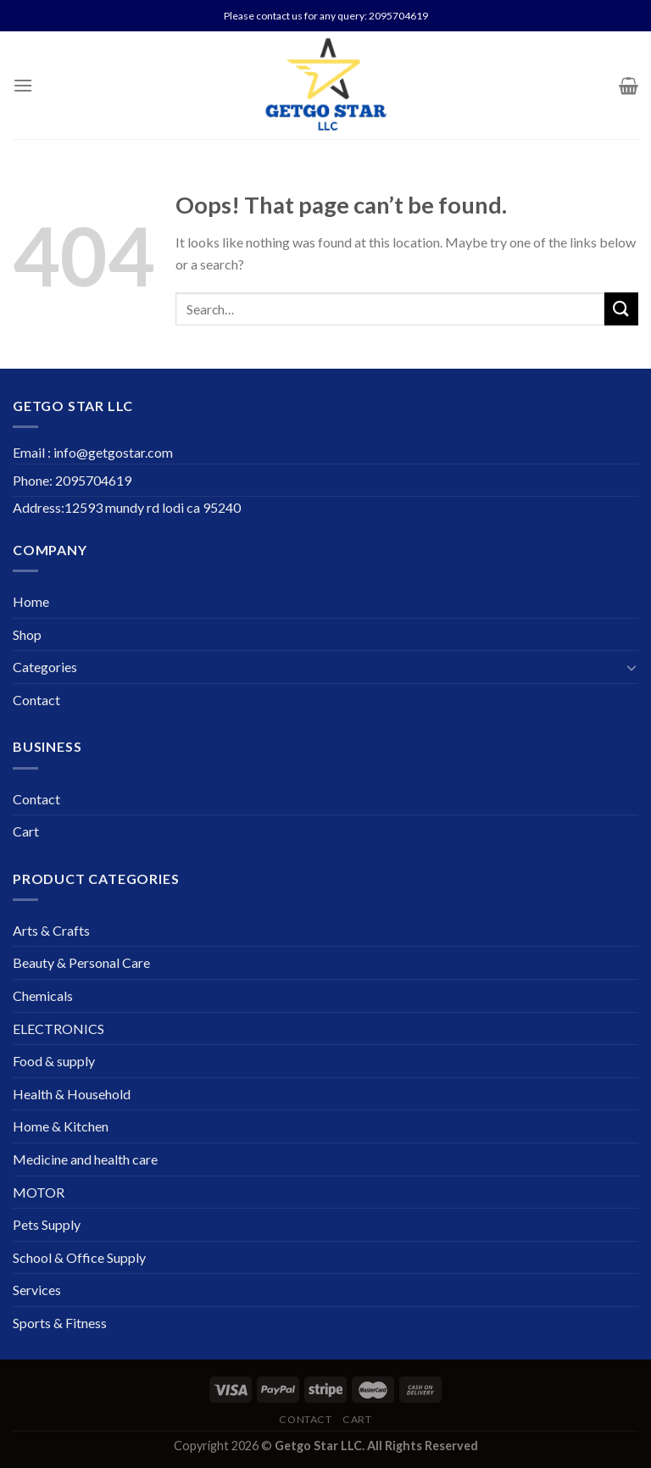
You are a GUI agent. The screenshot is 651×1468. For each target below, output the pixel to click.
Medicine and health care (85, 1159)
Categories (45, 667)
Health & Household (72, 1094)
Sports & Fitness (60, 1323)
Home (31, 601)
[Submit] (621, 308)
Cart (26, 831)
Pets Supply (47, 1224)
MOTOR (38, 1192)
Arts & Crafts (51, 930)
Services (37, 1290)
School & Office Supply (79, 1257)
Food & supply (54, 1061)
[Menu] (23, 85)
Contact (36, 700)
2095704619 (398, 15)
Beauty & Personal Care (81, 962)
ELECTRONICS (58, 1028)
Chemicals (43, 995)
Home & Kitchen (60, 1126)
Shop (27, 634)
